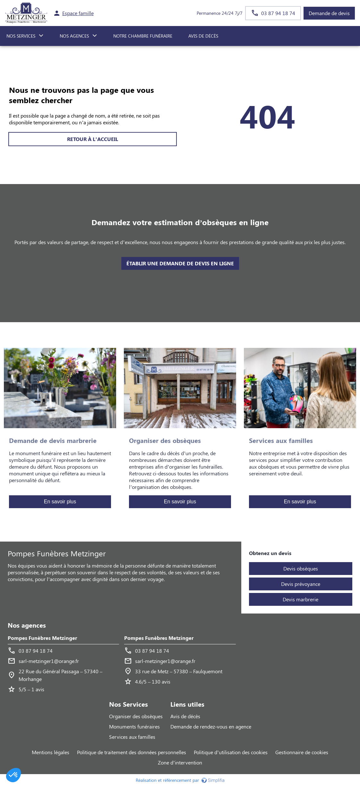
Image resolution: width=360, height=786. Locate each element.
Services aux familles (132, 736)
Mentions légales (50, 752)
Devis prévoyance (300, 583)
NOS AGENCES (74, 36)
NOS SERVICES (20, 36)
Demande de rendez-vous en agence (210, 726)
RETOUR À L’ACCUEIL (92, 139)
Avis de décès (203, 36)
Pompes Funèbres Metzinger (42, 637)
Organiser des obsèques (136, 716)
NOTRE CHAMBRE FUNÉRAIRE (142, 36)
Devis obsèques (300, 568)
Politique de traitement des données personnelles (131, 752)
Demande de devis (329, 13)
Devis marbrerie (300, 599)
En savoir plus (60, 501)
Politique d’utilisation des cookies (231, 752)
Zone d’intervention (180, 762)
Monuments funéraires (134, 726)
